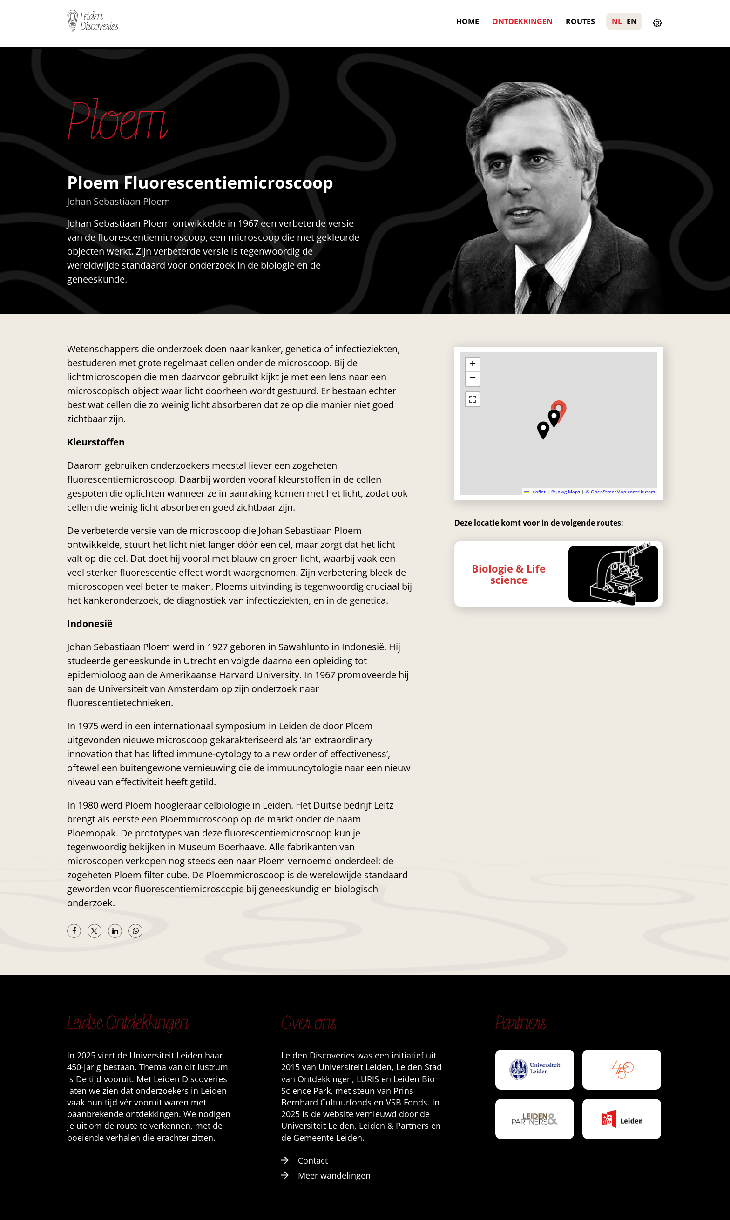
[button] (554, 418)
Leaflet (535, 491)
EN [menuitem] (632, 21)
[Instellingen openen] (657, 23)
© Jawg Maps (565, 491)
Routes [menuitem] (580, 21)
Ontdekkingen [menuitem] (522, 21)
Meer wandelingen (326, 1175)
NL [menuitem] (617, 21)
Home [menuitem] (467, 21)
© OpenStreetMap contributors (620, 491)
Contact (304, 1160)
